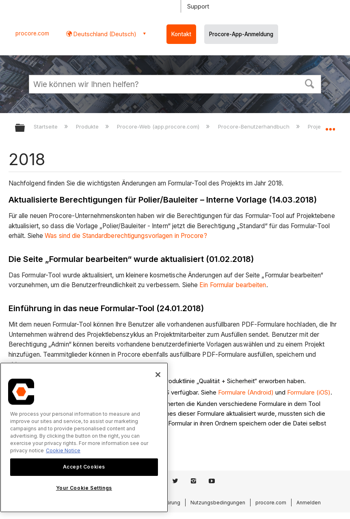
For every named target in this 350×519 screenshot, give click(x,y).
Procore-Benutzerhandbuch (254, 126)
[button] (309, 83)
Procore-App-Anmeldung (241, 34)
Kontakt (181, 34)
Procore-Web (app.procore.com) (159, 126)
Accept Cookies (84, 467)
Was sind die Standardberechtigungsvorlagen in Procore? (126, 236)
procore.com (32, 33)
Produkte (88, 126)
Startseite (46, 126)
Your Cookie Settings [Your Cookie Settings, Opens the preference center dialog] (84, 488)
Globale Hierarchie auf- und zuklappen (25, 128)
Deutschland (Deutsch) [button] (104, 34)
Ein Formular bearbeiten (232, 285)
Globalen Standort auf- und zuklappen (330, 125)
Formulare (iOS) (309, 392)
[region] (84, 437)
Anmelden (308, 502)
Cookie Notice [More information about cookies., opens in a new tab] (63, 450)
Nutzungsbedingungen (217, 502)
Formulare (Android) (246, 392)
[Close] (158, 375)
